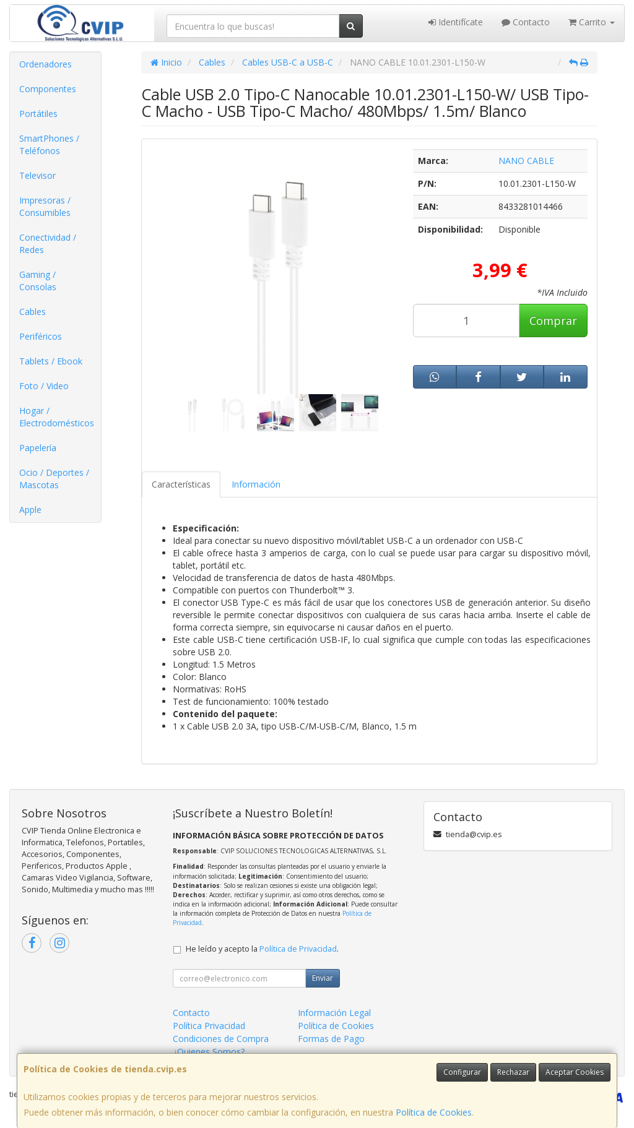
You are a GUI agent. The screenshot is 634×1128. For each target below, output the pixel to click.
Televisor (37, 175)
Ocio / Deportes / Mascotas (54, 479)
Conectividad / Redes (47, 243)
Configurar (462, 1072)
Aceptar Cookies (574, 1072)
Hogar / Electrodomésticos (56, 417)
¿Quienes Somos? (209, 1051)
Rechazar (513, 1072)
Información (256, 484)
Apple (30, 509)
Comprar (553, 320)
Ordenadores (45, 64)
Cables (32, 311)
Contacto (526, 22)
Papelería (37, 448)
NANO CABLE (526, 160)
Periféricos (40, 336)
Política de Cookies (434, 1112)
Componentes (47, 89)
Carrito (591, 22)
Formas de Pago (331, 1038)
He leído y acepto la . (262, 949)
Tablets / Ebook (50, 361)
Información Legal (334, 1012)
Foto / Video (44, 386)
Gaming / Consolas (37, 281)
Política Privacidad (209, 1025)
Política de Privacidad (298, 949)
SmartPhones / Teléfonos (49, 144)
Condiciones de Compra (221, 1038)
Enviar (322, 978)
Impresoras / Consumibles (45, 206)
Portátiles (38, 113)
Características (181, 484)
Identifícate (455, 22)
